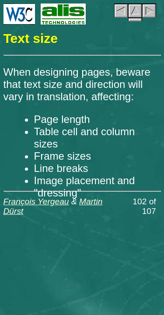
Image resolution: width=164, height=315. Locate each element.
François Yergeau (36, 201)
